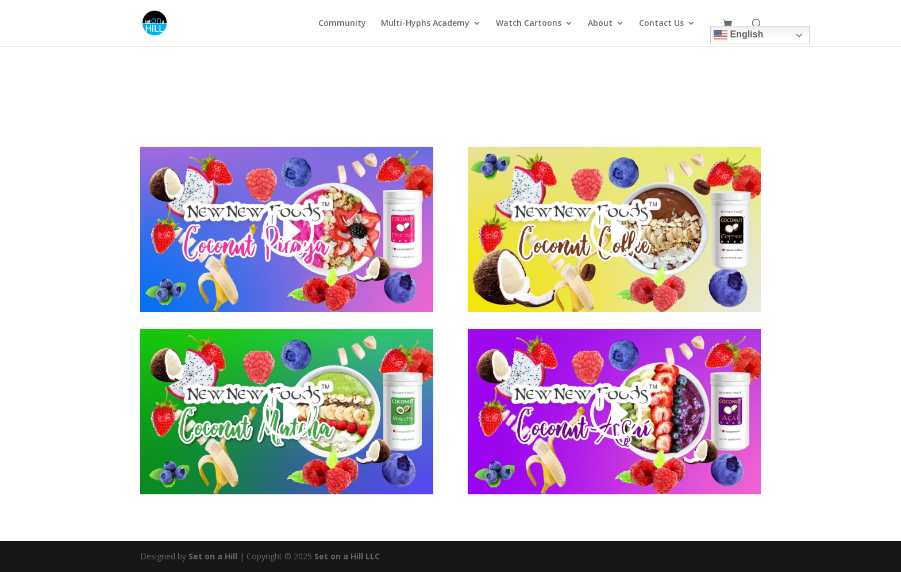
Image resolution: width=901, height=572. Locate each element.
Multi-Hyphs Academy (425, 23)
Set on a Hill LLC (347, 556)
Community (342, 23)
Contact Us (661, 23)
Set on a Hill (211, 556)
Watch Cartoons (528, 23)
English (738, 35)
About (600, 23)
